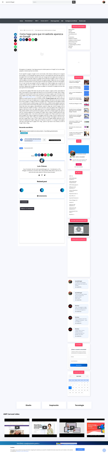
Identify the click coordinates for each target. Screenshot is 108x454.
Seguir (78, 164)
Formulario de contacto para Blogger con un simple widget (75, 98)
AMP (70, 176)
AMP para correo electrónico (72, 187)
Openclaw (70, 46)
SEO (37, 20)
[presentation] (101, 427)
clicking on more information (22, 451)
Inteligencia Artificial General (74, 40)
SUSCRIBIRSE (24, 133)
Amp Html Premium (73, 198)
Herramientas (29, 20)
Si (44, 140)
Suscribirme (78, 365)
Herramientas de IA (72, 34)
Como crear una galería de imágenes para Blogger (74, 81)
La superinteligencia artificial (74, 44)
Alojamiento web (72, 193)
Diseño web (82, 21)
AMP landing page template (72, 179)
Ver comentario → (78, 311)
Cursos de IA (44, 20)
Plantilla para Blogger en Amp (75, 103)
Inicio (21, 21)
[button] (15, 34)
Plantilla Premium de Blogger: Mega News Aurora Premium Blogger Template (75, 110)
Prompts (70, 47)
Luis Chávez (42, 166)
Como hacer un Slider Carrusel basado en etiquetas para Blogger (75, 122)
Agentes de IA (71, 29)
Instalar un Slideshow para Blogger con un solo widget (75, 87)
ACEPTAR (80, 449)
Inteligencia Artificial (71, 21)
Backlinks (71, 214)
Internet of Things (72, 43)
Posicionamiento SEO (28, 148)
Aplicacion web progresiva (72, 205)
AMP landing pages (73, 184)
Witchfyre (77, 305)
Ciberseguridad (55, 21)
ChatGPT (70, 31)
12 (70, 387)
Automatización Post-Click (73, 212)
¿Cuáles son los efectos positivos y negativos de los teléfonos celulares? (76, 134)
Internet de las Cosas (72, 41)
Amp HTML (71, 195)
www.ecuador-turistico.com (29, 96)
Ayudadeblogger (81, 154)
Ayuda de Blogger (10, 2)
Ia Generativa (71, 37)
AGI (62, 21)
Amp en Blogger (72, 200)
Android (70, 202)
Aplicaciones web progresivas (72, 208)
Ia (68, 35)
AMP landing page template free (72, 182)
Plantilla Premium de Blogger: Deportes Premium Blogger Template (75, 116)
